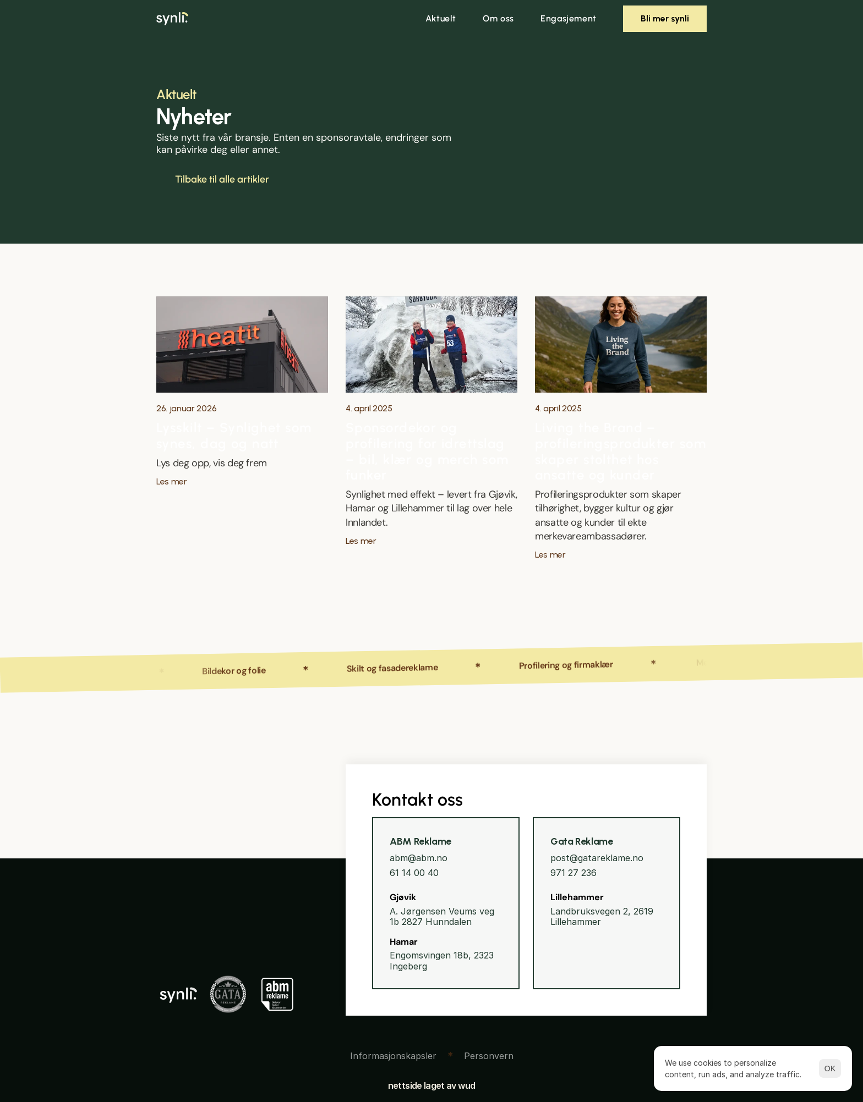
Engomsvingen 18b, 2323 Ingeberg (443, 960)
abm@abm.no (418, 857)
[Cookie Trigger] (393, 1055)
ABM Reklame (420, 841)
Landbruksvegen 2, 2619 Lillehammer (603, 916)
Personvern (489, 1055)
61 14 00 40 (414, 872)
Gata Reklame (581, 841)
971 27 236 (573, 872)
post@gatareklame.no (596, 857)
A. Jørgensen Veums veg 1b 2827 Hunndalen (443, 916)
